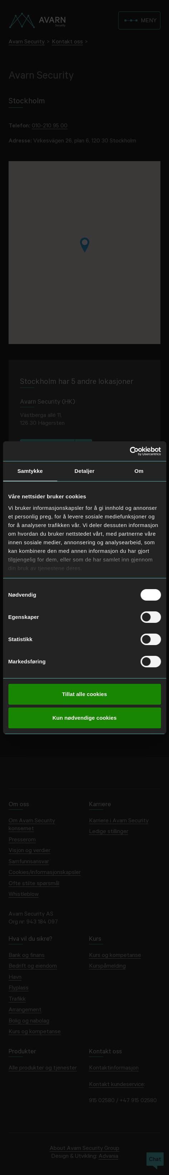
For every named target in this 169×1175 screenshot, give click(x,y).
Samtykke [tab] (30, 471)
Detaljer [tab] (85, 471)
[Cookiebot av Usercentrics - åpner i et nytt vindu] (129, 451)
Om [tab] (138, 471)
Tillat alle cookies (84, 694)
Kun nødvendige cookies (85, 718)
